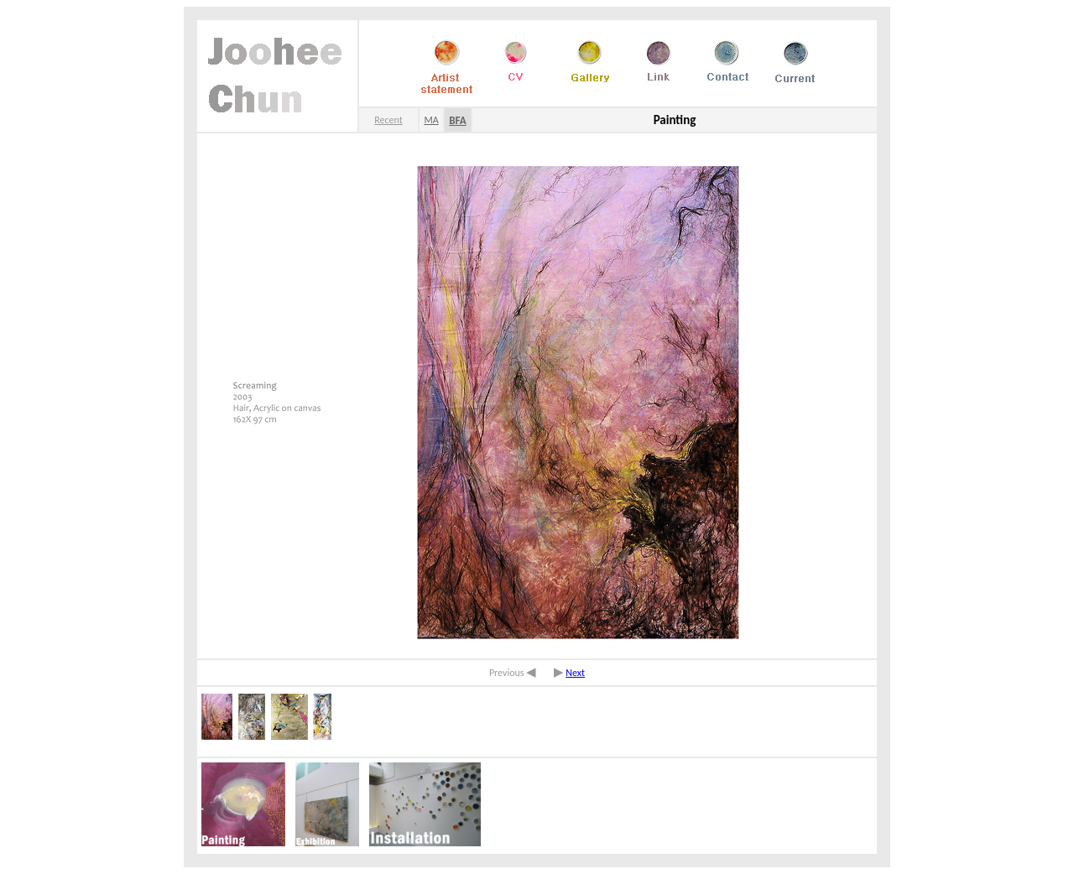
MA (431, 120)
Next (575, 673)
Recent (388, 120)
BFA (457, 120)
